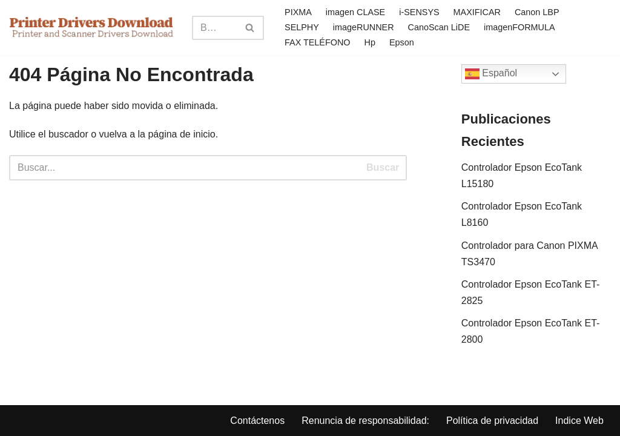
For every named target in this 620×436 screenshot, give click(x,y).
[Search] (214, 28)
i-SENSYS (419, 12)
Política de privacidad (492, 420)
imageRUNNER (363, 27)
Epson (401, 42)
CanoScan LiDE (439, 27)
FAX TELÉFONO (318, 42)
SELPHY (302, 27)
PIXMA (298, 12)
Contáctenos (257, 420)
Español (491, 74)
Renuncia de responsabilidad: (365, 420)
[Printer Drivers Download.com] (91, 27)
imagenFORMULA (519, 27)
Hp (369, 42)
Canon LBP (537, 12)
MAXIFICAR (477, 12)
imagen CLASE (355, 12)
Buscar (382, 167)
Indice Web (579, 420)
